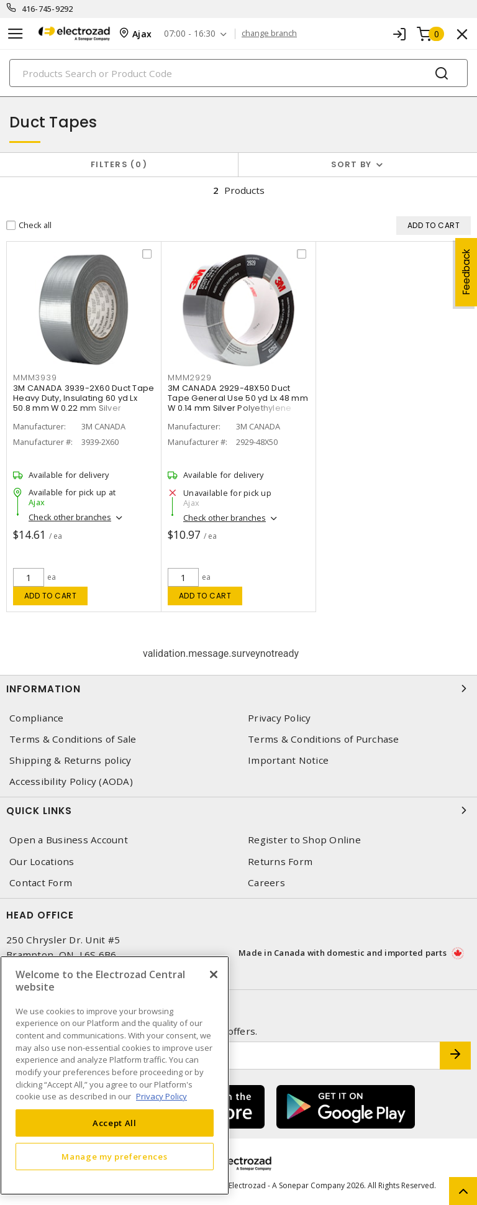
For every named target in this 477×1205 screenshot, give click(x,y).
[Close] (213, 974)
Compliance (36, 718)
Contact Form (40, 883)
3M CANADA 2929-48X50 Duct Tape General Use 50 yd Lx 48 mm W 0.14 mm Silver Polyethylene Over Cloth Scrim (238, 404)
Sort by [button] (351, 164)
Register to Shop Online (304, 840)
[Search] (238, 73)
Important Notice (288, 760)
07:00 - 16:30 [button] (190, 34)
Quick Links (238, 810)
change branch (269, 34)
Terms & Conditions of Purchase (323, 739)
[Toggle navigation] (15, 34)
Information (238, 688)
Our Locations (41, 862)
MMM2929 (189, 378)
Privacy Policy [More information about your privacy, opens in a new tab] (161, 1096)
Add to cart (50, 595)
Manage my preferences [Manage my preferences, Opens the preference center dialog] (114, 1156)
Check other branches (70, 518)
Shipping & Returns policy (70, 760)
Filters (119, 164)
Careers (266, 883)
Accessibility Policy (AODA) (71, 781)
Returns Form (280, 862)
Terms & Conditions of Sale (73, 739)
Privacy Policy (279, 718)
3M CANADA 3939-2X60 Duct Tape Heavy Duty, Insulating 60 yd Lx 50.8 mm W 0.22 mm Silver (83, 399)
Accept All (115, 1123)
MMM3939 (35, 378)
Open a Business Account (68, 840)
